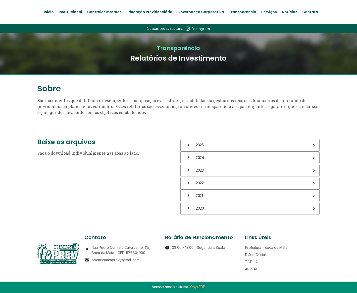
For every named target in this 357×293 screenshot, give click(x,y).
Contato (310, 11)
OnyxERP (197, 287)
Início (49, 11)
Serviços (269, 11)
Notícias (289, 11)
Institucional (70, 11)
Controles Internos (104, 11)
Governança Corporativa (200, 11)
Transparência (242, 11)
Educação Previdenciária (149, 11)
